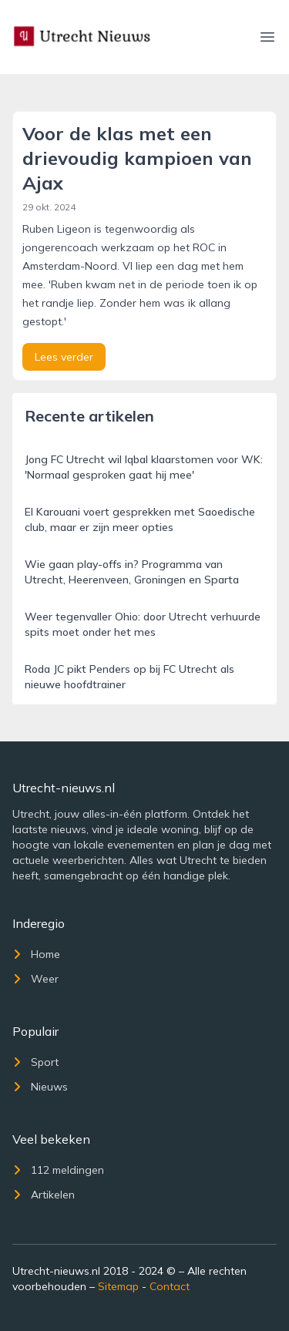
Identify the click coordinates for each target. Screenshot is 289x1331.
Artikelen (43, 1195)
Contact (170, 1286)
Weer (35, 979)
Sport (35, 1062)
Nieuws (40, 1087)
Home (36, 954)
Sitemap (118, 1286)
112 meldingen (58, 1170)
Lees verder (64, 357)
